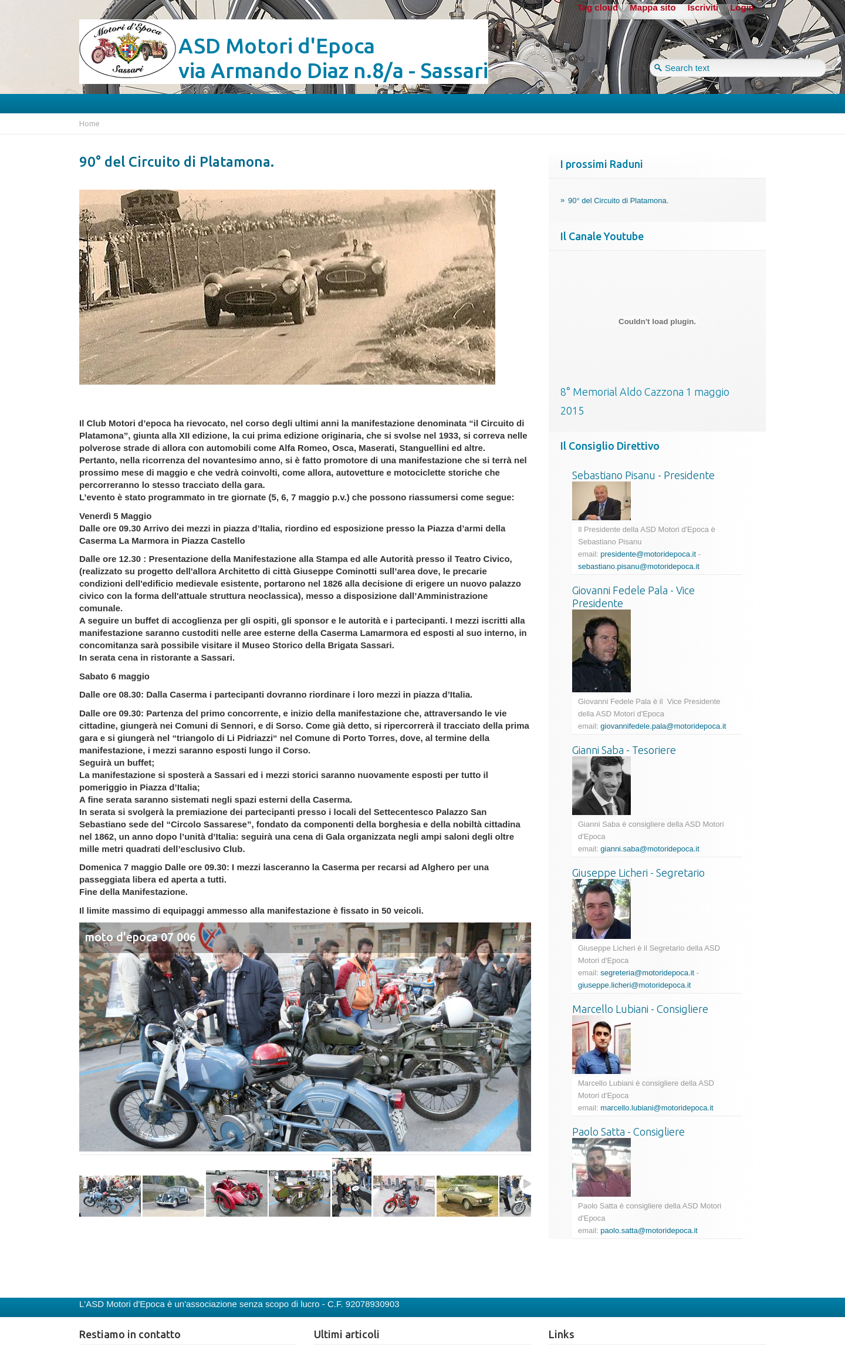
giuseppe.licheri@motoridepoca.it (634, 985)
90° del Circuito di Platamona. (176, 162)
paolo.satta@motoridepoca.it (649, 1230)
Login (742, 7)
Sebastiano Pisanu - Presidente (643, 475)
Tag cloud (597, 7)
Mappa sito (652, 7)
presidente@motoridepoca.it (648, 554)
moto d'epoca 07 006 (140, 937)
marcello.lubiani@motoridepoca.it (656, 1107)
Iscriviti (703, 7)
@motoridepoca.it (669, 848)
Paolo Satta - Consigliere (628, 1131)
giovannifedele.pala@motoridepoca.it (663, 726)
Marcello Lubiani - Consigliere (640, 1009)
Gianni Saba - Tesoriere (624, 750)
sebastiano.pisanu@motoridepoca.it (638, 566)
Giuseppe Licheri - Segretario (638, 872)
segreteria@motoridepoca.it (647, 972)
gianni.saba (620, 848)
